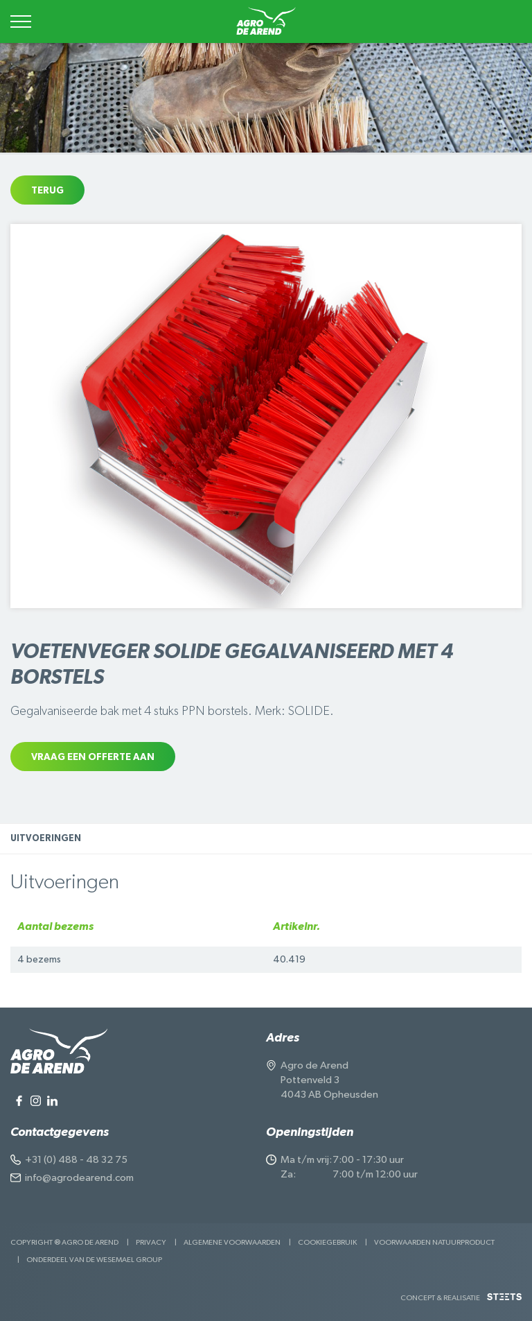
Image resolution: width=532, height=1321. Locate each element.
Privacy (151, 1242)
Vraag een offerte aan (92, 757)
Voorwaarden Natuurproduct (434, 1242)
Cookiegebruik (327, 1242)
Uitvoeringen (45, 838)
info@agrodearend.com (79, 1178)
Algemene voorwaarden (232, 1242)
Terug (47, 191)
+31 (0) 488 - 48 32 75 (76, 1160)
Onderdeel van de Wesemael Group (94, 1259)
